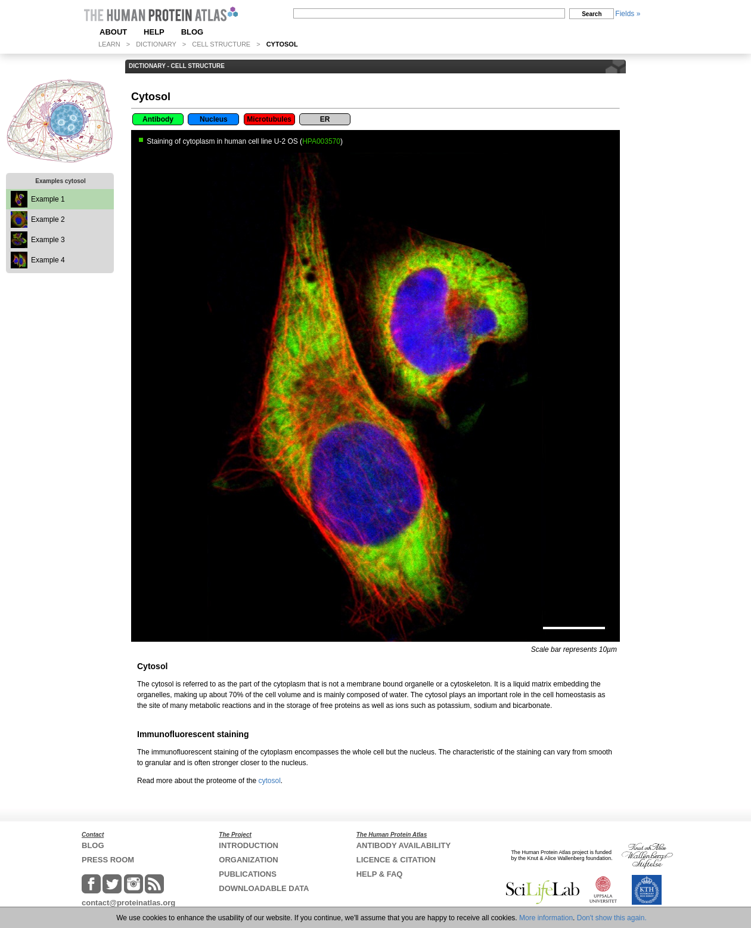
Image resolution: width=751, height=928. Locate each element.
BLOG (192, 31)
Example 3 (48, 240)
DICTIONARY (156, 44)
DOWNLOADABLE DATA (264, 888)
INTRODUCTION (248, 845)
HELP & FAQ (379, 874)
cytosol (269, 781)
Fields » (627, 14)
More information (546, 918)
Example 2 (48, 219)
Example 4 (48, 260)
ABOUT (113, 31)
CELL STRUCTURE (221, 44)
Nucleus (214, 119)
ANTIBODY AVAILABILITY (403, 845)
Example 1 (48, 199)
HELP (154, 31)
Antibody (157, 119)
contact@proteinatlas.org (128, 902)
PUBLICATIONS (248, 874)
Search (591, 14)
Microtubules (269, 119)
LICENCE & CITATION (396, 859)
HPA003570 (321, 141)
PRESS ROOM (108, 859)
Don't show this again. (612, 918)
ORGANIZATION (248, 859)
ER (325, 119)
